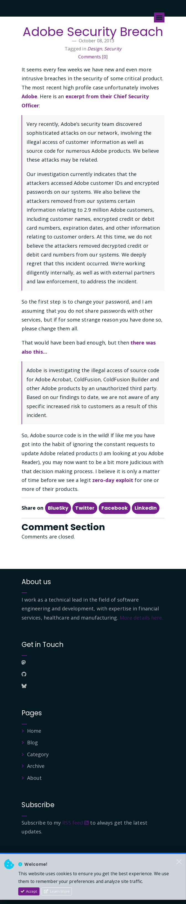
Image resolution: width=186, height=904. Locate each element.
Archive (36, 766)
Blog (32, 742)
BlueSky (58, 507)
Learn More (57, 891)
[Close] (179, 861)
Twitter (85, 507)
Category (38, 754)
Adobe (30, 96)
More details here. (141, 617)
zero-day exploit (112, 480)
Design (94, 49)
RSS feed (75, 822)
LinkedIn (146, 507)
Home (34, 730)
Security (112, 49)
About (34, 778)
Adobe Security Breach (93, 31)
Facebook (114, 507)
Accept (29, 891)
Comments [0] (93, 57)
